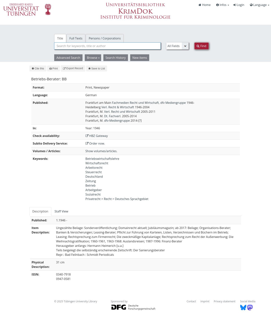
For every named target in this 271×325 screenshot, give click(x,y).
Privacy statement (225, 301)
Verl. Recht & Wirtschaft (117, 107)
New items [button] (139, 58)
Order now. (95, 143)
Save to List (96, 68)
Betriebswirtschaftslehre (102, 159)
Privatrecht (93, 199)
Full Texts (76, 38)
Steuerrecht (93, 172)
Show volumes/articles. (101, 151)
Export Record (73, 68)
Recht (108, 199)
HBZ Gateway (96, 136)
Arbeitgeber (93, 190)
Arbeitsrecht (94, 168)
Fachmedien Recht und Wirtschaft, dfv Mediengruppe (149, 103)
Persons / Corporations (105, 38)
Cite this (38, 68)
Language (259, 5)
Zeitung (90, 181)
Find (201, 46)
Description (40, 211)
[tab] (40, 211)
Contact (191, 301)
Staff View (61, 211)
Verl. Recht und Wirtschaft (122, 112)
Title (60, 38)
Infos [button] (222, 5)
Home (204, 5)
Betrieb (90, 185)
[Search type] (177, 45)
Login (238, 5)
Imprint (204, 301)
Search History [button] (116, 58)
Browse (93, 58)
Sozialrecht (93, 194)
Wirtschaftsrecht (96, 163)
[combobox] (107, 45)
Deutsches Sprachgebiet (131, 199)
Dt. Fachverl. (112, 116)
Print (53, 68)
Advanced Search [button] (68, 58)
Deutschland (94, 176)
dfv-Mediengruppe (117, 121)
